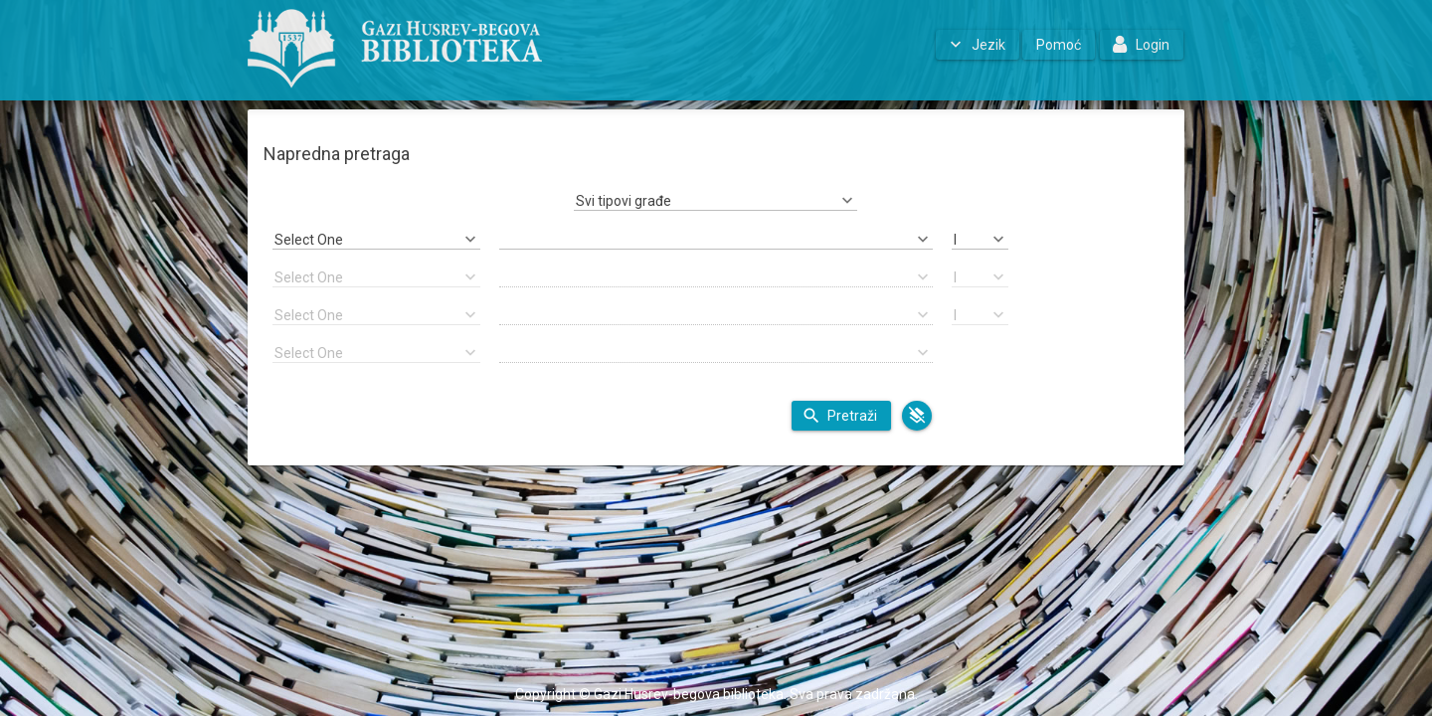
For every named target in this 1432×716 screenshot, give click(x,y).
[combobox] (715, 201)
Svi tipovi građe (623, 201)
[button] (977, 45)
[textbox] (716, 240)
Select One (308, 240)
